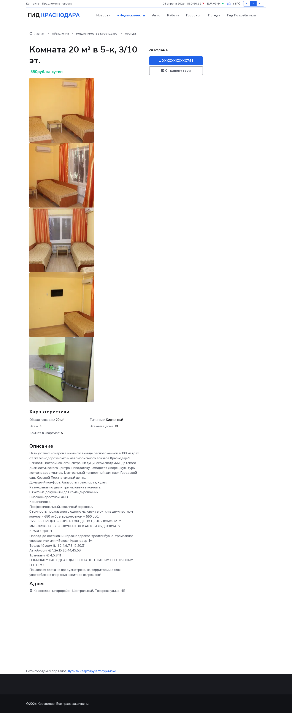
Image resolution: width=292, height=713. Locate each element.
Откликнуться (176, 71)
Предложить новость (57, 3)
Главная (36, 33)
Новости (103, 15)
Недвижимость (132, 15)
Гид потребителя (241, 15)
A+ (260, 3)
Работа (173, 15)
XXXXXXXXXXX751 (176, 61)
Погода (214, 15)
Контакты (33, 3)
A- (247, 3)
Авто (156, 15)
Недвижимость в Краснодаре (96, 33)
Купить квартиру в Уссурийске (92, 671)
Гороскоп (193, 15)
